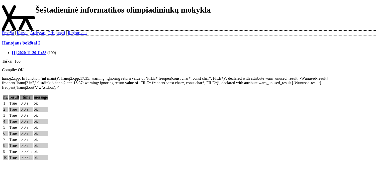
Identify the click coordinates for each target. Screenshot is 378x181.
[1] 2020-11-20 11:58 (29, 53)
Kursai (22, 33)
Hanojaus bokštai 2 (21, 43)
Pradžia (8, 33)
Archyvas (37, 33)
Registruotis (77, 33)
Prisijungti (56, 33)
